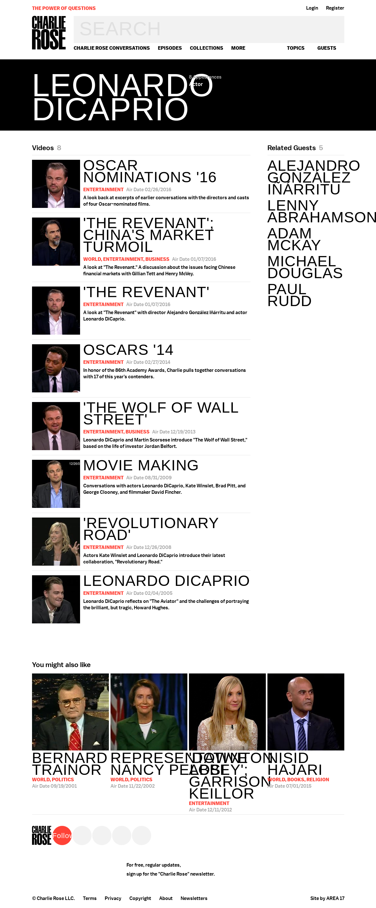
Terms (90, 898)
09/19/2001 (70, 769)
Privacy (113, 898)
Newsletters (194, 898)
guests (326, 48)
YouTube (141, 835)
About (166, 898)
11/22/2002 (148, 769)
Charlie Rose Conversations (112, 48)
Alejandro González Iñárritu (305, 177)
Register (335, 8)
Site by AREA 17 (327, 898)
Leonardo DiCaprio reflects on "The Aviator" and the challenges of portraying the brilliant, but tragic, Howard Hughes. (141, 597)
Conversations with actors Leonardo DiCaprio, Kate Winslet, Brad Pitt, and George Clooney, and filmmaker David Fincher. (139, 482)
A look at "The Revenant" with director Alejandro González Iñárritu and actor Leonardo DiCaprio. (139, 309)
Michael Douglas (305, 267)
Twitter (82, 835)
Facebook (101, 835)
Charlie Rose (49, 33)
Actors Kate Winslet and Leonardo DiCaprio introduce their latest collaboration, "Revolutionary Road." (141, 540)
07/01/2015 (305, 769)
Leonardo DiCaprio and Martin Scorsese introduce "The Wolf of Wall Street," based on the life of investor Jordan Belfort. (141, 424)
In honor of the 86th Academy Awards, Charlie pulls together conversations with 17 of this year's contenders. (139, 366)
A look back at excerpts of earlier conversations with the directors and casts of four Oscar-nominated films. (141, 182)
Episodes (170, 48)
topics (296, 48)
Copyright (140, 898)
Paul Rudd (289, 295)
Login (312, 8)
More (238, 48)
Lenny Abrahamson (305, 211)
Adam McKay (294, 239)
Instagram (121, 835)
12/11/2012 (227, 779)
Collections (206, 48)
